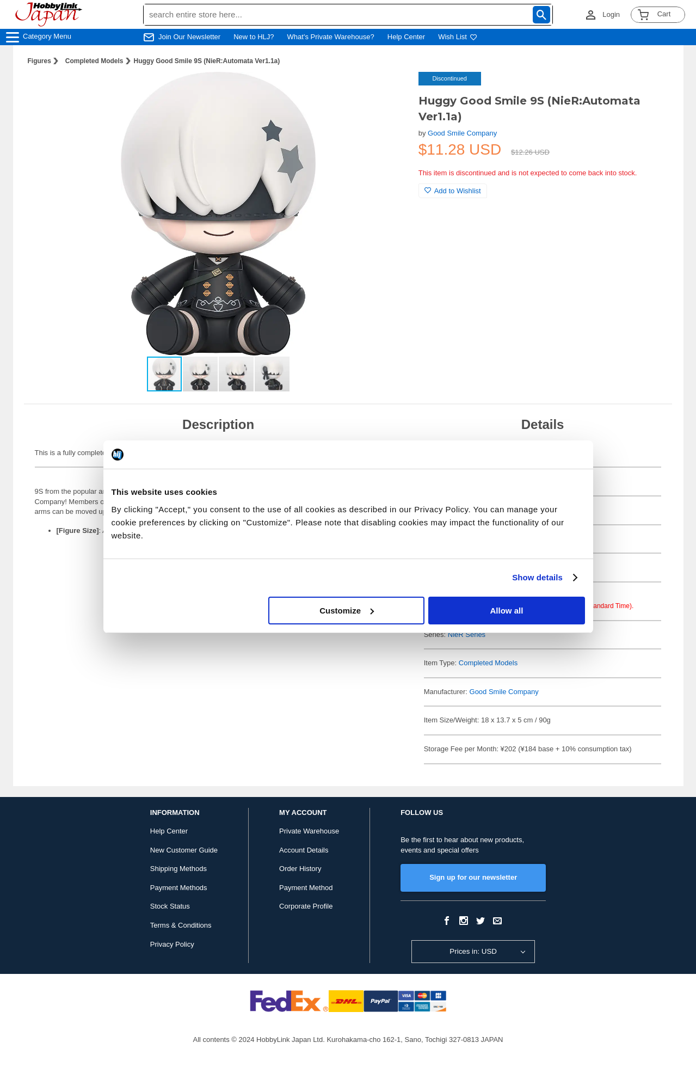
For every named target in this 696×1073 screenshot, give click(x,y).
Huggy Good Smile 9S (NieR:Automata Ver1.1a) (207, 61)
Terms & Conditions (181, 925)
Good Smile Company (462, 133)
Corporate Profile (305, 906)
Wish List (457, 37)
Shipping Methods (178, 868)
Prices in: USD (473, 951)
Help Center (406, 37)
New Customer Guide (184, 850)
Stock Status (170, 906)
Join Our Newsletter (189, 37)
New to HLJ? (253, 37)
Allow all (506, 610)
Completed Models (94, 61)
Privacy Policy (172, 944)
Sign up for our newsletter (473, 877)
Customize (346, 610)
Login (611, 14)
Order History (300, 868)
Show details (537, 577)
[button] (388, 91)
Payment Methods (178, 888)
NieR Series (466, 634)
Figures (39, 61)
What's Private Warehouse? (330, 37)
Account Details (303, 850)
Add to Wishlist (452, 191)
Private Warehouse (309, 831)
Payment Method (305, 888)
